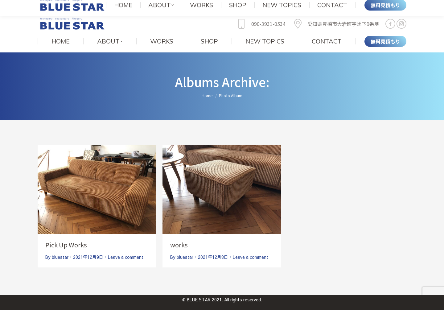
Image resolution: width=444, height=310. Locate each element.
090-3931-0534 (260, 14)
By (56, 248)
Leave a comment (125, 248)
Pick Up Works (66, 235)
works (179, 235)
